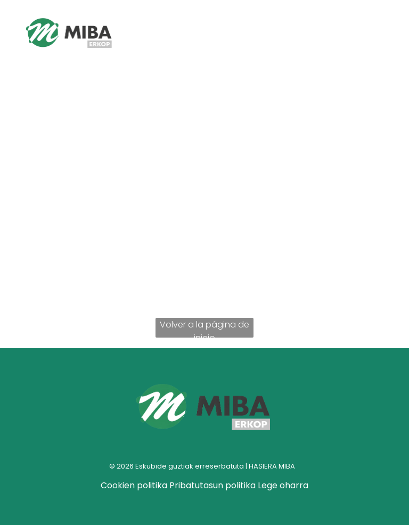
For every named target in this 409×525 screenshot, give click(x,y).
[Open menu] (361, 34)
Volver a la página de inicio (204, 328)
